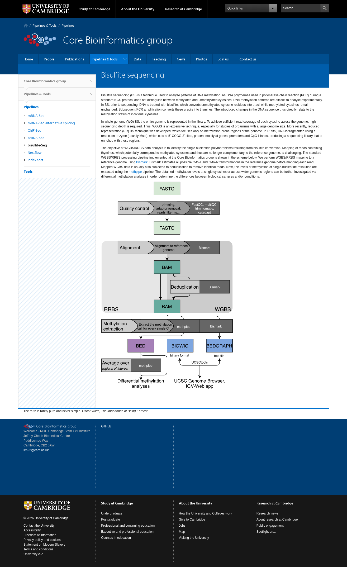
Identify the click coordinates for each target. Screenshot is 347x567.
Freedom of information (39, 535)
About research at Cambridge (277, 519)
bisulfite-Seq (37, 145)
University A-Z (33, 554)
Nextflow (34, 152)
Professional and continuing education (128, 525)
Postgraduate (110, 519)
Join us (223, 59)
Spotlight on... (266, 531)
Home (25, 25)
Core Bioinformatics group (45, 83)
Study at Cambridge (94, 9)
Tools (28, 171)
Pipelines (67, 25)
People (49, 59)
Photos (201, 59)
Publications (74, 59)
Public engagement (270, 525)
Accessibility (32, 530)
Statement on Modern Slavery (44, 544)
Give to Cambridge (192, 519)
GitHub (106, 426)
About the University (137, 9)
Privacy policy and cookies (42, 540)
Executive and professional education (127, 531)
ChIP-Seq (34, 130)
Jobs (182, 525)
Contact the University (38, 525)
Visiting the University (194, 538)
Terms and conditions (38, 549)
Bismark (142, 162)
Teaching (159, 59)
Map (182, 531)
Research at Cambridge (183, 9)
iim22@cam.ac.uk (36, 450)
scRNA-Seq (36, 137)
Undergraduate (111, 513)
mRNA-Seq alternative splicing (51, 123)
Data (137, 59)
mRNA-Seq (36, 115)
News (181, 59)
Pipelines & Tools (44, 25)
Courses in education (116, 538)
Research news (267, 513)
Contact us (248, 59)
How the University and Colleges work (205, 513)
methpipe (135, 172)
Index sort (35, 160)
